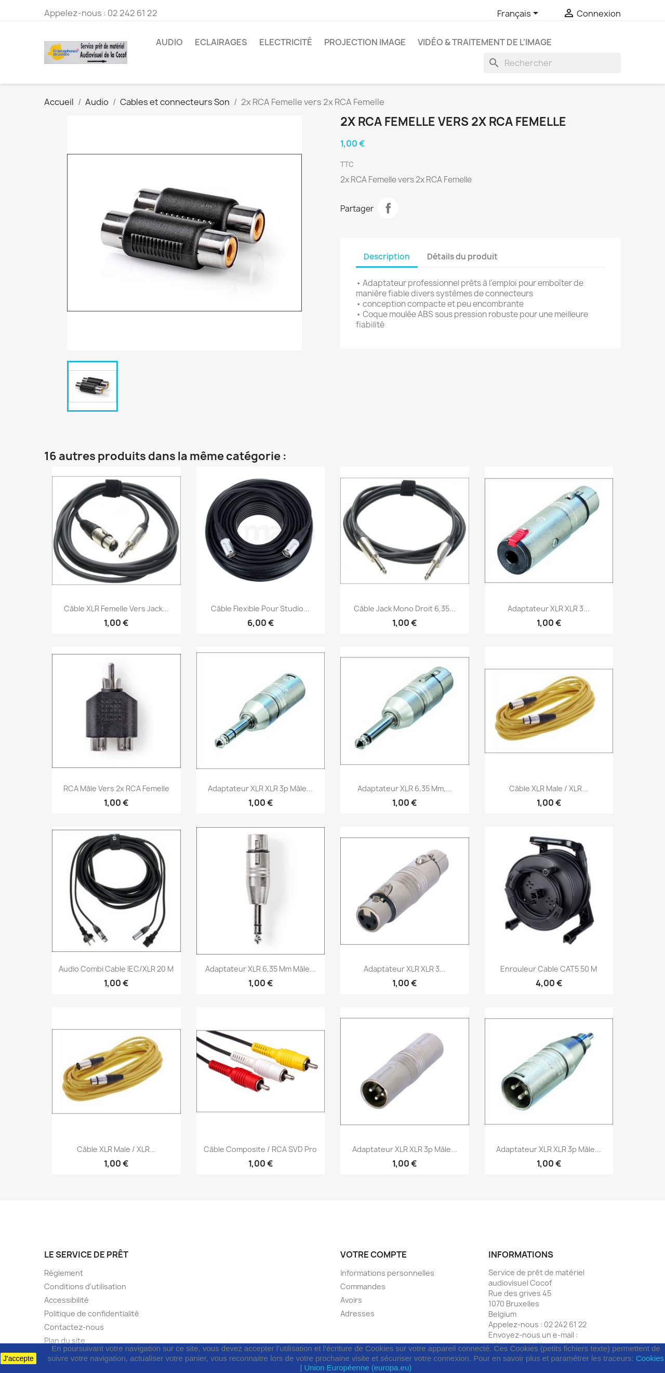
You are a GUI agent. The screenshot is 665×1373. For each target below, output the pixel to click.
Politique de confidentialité (91, 1313)
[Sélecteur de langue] (519, 14)
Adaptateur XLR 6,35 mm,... (404, 788)
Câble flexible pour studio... (260, 608)
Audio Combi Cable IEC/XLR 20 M (116, 969)
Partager (388, 208)
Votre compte (373, 1254)
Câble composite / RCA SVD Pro (260, 1149)
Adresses (357, 1313)
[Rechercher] (552, 63)
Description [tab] (387, 256)
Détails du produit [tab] (462, 256)
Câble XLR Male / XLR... (548, 788)
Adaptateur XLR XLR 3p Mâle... (260, 788)
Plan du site (64, 1340)
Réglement (63, 1273)
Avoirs (351, 1300)
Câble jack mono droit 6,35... (405, 608)
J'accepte (18, 1358)
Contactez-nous (74, 1327)
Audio (169, 42)
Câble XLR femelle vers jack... (116, 608)
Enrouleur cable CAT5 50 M (548, 969)
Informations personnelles (387, 1273)
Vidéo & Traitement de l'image (485, 42)
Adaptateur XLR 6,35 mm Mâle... (260, 969)
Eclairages (221, 42)
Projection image (365, 42)
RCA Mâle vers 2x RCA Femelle (116, 788)
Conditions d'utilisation (85, 1286)
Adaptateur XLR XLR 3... (549, 608)
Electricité (285, 42)
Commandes (362, 1286)
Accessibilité (66, 1300)
